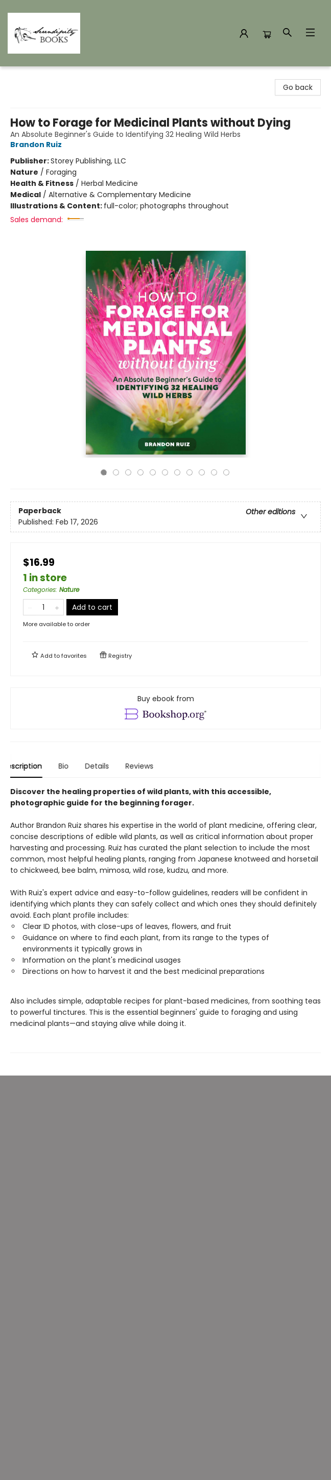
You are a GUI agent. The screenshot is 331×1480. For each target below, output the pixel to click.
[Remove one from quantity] (29, 607)
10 (214, 472)
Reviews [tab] (148, 766)
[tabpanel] (165, 919)
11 (226, 472)
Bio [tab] (72, 766)
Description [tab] (30, 766)
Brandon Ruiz (37, 144)
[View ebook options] (165, 708)
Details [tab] (105, 766)
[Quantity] (43, 607)
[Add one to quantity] (57, 607)
